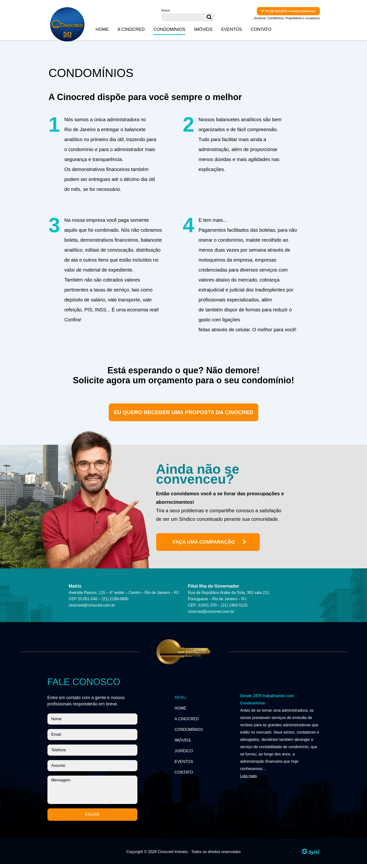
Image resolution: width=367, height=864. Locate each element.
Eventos (231, 29)
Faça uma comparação (210, 542)
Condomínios (169, 29)
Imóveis (203, 29)
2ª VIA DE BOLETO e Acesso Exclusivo (288, 11)
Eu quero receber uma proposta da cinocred (183, 412)
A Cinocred (131, 29)
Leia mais (248, 776)
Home (102, 29)
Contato (261, 29)
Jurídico (184, 751)
